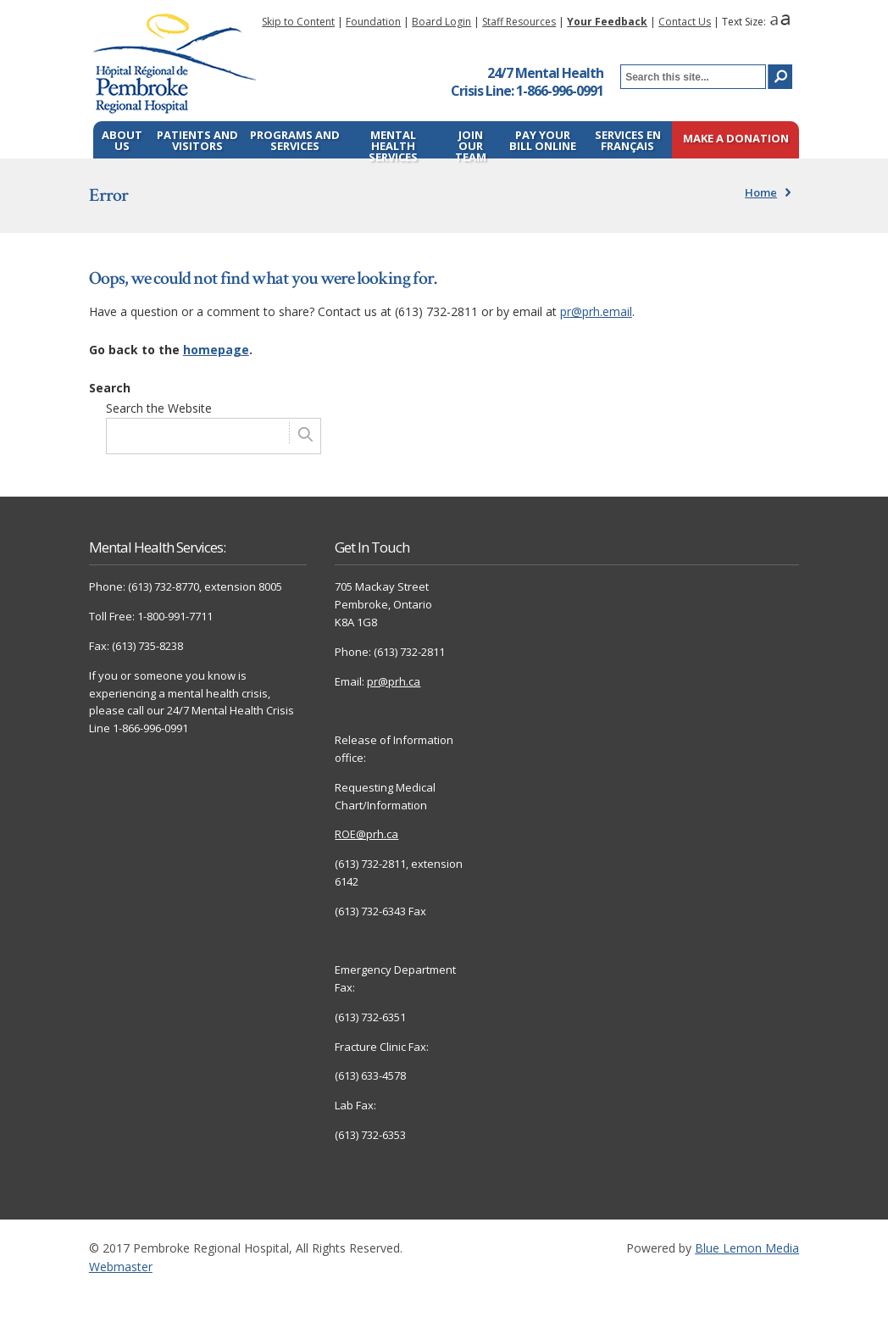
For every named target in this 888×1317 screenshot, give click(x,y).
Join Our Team (470, 142)
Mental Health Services (393, 142)
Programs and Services (295, 140)
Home (761, 192)
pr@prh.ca (393, 681)
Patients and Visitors (197, 140)
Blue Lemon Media (747, 1248)
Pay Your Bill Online (542, 140)
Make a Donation (736, 139)
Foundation (373, 21)
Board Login (441, 21)
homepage (216, 350)
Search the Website (159, 408)
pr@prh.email (596, 311)
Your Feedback (607, 21)
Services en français (628, 140)
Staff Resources (519, 21)
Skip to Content (298, 21)
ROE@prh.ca (366, 834)
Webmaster (121, 1267)
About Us (122, 140)
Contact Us (684, 21)
